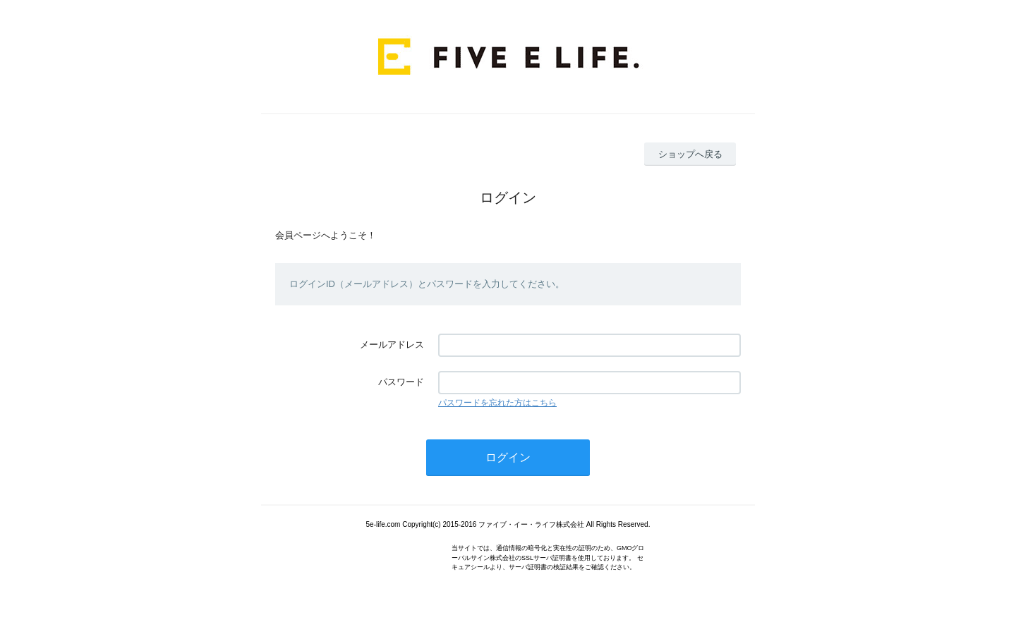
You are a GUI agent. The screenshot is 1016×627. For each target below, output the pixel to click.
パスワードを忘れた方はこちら (497, 403)
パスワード (401, 382)
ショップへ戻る (690, 154)
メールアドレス (392, 344)
